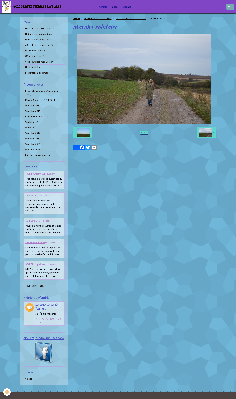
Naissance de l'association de (39, 28)
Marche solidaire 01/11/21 (98, 18)
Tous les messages (34, 285)
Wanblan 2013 (32, 127)
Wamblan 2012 (32, 133)
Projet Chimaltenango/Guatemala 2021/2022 (41, 92)
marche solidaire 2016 (36, 116)
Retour (144, 132)
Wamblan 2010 (32, 138)
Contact (104, 6)
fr (229, 6)
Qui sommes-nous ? (35, 50)
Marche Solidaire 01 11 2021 (131, 18)
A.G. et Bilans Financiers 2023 (40, 45)
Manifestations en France (37, 39)
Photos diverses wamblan (38, 155)
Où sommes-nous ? (34, 56)
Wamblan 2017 (32, 105)
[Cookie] (7, 392)
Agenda (128, 6)
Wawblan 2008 (32, 149)
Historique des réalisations (38, 34)
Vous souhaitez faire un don (39, 61)
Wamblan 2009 (32, 144)
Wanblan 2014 (32, 122)
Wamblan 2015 (32, 110)
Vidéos (116, 6)
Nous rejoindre (32, 67)
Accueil (76, 18)
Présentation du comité (36, 72)
